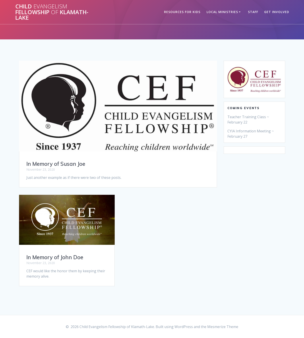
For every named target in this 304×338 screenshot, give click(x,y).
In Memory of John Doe (54, 257)
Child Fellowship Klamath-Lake (51, 12)
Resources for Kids (182, 12)
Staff (253, 12)
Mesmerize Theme (222, 326)
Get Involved (276, 12)
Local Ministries (222, 12)
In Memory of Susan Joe (55, 163)
